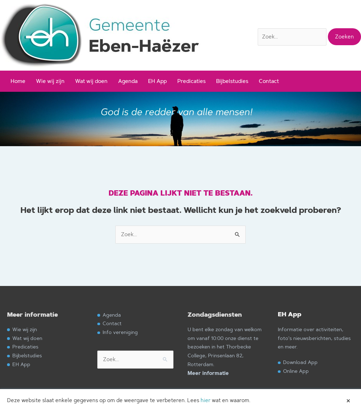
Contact (269, 81)
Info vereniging (120, 332)
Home (18, 81)
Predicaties (191, 81)
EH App (157, 81)
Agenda (127, 81)
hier (205, 400)
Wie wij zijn (50, 81)
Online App (296, 371)
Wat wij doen (91, 81)
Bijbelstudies (232, 81)
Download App (300, 362)
